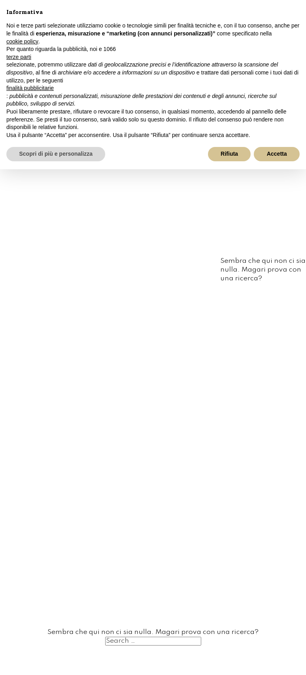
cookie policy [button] (22, 41)
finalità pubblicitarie (30, 88)
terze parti (18, 57)
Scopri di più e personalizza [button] (55, 154)
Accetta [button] (277, 154)
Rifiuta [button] (229, 154)
